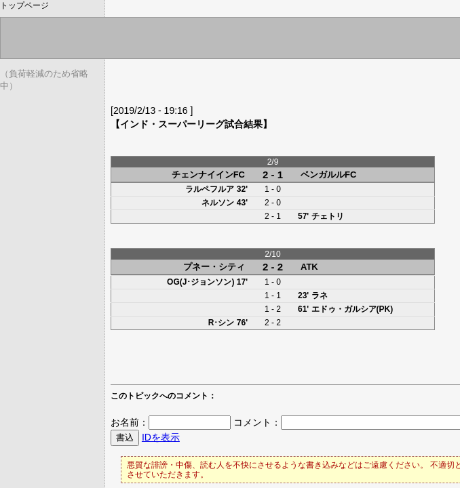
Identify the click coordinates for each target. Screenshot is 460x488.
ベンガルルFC (328, 174)
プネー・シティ (214, 267)
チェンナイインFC (208, 174)
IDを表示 (161, 437)
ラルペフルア (209, 189)
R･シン (221, 322)
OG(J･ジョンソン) (200, 282)
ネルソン (218, 202)
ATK (309, 267)
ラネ (319, 295)
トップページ (24, 5)
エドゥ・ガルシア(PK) (352, 309)
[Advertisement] (269, 84)
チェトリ (327, 216)
